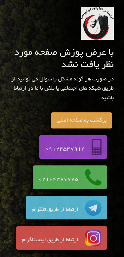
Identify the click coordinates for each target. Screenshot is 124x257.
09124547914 (73, 147)
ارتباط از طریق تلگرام (67, 207)
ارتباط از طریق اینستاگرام (62, 238)
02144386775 (70, 177)
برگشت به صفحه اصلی (81, 120)
